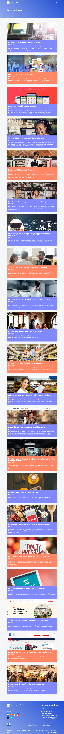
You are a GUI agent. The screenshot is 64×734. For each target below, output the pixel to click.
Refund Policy (45, 730)
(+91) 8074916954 (47, 713)
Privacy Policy (53, 730)
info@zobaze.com (47, 711)
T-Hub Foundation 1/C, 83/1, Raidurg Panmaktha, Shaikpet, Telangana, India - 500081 (49, 717)
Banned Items (38, 730)
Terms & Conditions (52, 732)
